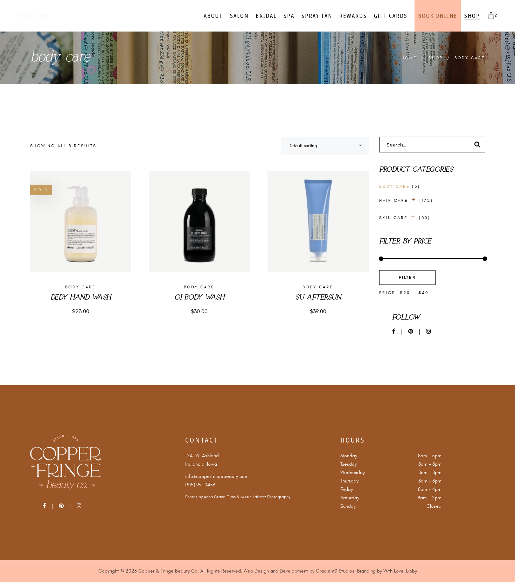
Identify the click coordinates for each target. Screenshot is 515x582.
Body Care (80, 287)
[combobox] (325, 146)
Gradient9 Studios (335, 571)
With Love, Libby (400, 571)
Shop (436, 57)
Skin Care (393, 217)
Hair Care (393, 200)
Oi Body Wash (199, 297)
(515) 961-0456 (200, 485)
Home (409, 57)
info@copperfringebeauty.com (217, 476)
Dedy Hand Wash (80, 297)
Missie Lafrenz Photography (265, 497)
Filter (407, 277)
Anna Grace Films (220, 497)
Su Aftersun (318, 297)
